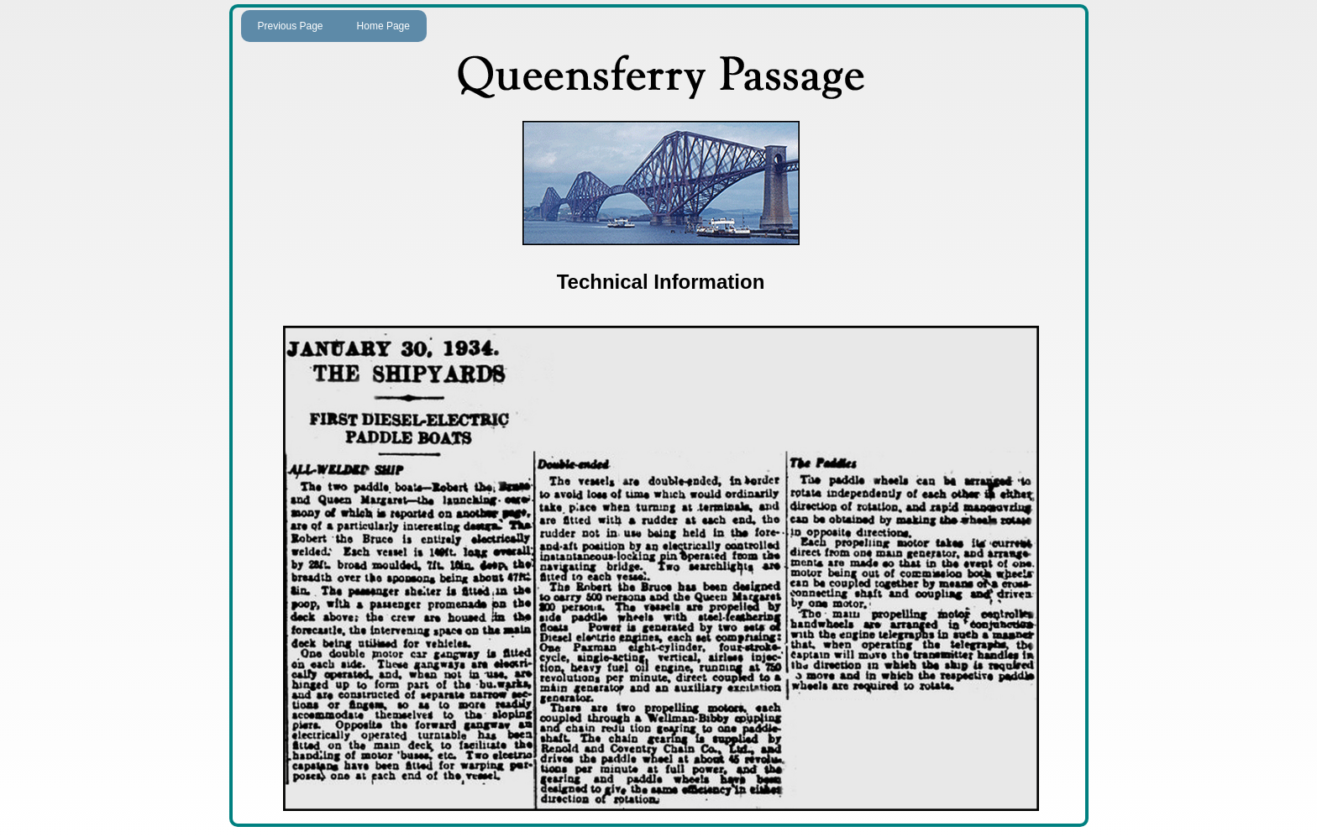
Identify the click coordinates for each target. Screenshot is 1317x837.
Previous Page (290, 26)
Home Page (383, 26)
